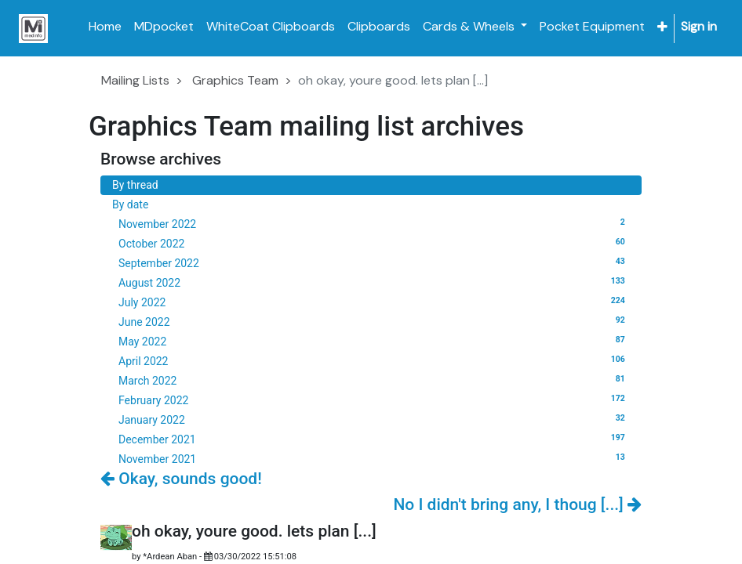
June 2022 (374, 321)
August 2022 (374, 282)
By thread (135, 185)
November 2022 (374, 223)
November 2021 (374, 458)
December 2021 (374, 439)
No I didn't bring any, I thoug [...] (517, 504)
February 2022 (374, 399)
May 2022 (374, 341)
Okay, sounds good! (181, 478)
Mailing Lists (135, 80)
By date (130, 204)
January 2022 (374, 419)
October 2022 (374, 243)
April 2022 (374, 360)
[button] (662, 27)
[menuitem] (105, 26)
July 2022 (374, 302)
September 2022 (374, 262)
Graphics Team (235, 80)
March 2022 (374, 380)
